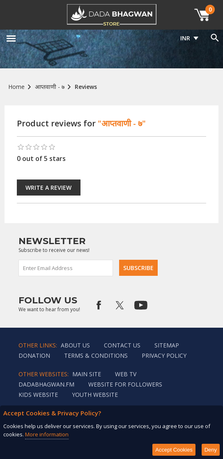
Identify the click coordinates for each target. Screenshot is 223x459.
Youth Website (95, 394)
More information (47, 434)
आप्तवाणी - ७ (49, 87)
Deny (211, 450)
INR (185, 38)
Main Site (86, 374)
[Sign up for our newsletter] (66, 268)
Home (16, 87)
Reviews (86, 87)
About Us (75, 345)
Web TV (125, 374)
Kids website (38, 394)
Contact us (122, 345)
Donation (34, 355)
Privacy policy (164, 355)
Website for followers (125, 384)
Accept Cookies (173, 450)
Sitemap (166, 345)
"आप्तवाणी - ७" (122, 123)
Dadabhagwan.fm (46, 384)
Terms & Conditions (96, 355)
